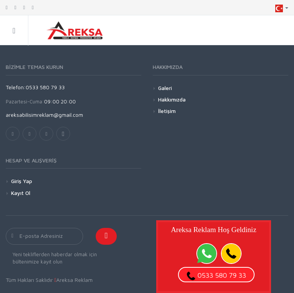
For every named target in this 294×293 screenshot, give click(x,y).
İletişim (167, 111)
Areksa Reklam (74, 280)
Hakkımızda (172, 99)
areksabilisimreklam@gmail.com (44, 114)
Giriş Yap (21, 181)
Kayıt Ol (20, 193)
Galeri (165, 88)
